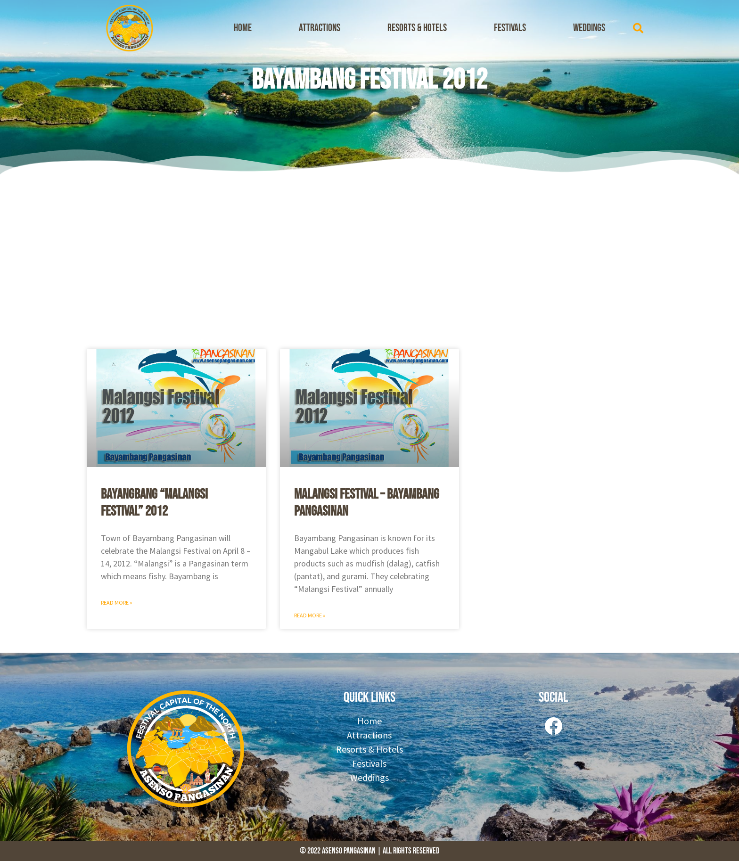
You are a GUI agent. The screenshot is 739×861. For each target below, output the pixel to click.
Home (243, 28)
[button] (638, 28)
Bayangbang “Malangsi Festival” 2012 (154, 503)
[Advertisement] (369, 259)
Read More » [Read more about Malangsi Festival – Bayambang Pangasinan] (310, 615)
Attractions (319, 28)
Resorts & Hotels (417, 28)
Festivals (510, 28)
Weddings (589, 28)
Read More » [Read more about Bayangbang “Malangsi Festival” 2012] (116, 602)
